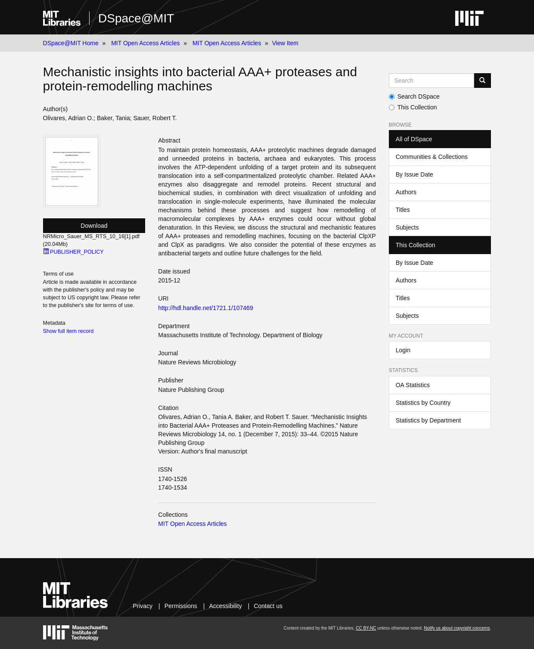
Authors (406, 192)
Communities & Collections (432, 156)
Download (94, 225)
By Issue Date (414, 174)
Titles (403, 209)
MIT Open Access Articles (145, 43)
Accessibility (225, 605)
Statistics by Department (428, 420)
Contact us (268, 605)
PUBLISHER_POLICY (73, 252)
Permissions (181, 605)
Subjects (407, 227)
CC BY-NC (366, 628)
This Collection (413, 107)
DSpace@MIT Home (71, 43)
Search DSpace (414, 96)
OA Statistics (413, 385)
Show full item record (68, 331)
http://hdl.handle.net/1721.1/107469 (205, 307)
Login (403, 350)
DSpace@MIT (136, 18)
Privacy (142, 605)
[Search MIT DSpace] (432, 80)
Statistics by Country (423, 402)
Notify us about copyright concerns (457, 628)
